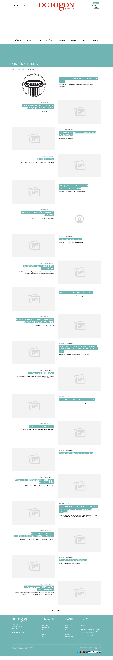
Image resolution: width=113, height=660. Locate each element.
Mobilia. (95, 40)
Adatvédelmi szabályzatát (88, 632)
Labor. (84, 40)
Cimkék (18, 69)
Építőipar (49, 40)
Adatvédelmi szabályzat (47, 632)
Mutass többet (56, 610)
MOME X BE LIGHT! (69, 641)
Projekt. (73, 40)
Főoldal (13, 69)
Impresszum (45, 634)
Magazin (62, 40)
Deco (39, 40)
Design (29, 40)
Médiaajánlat (95, 5)
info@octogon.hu (16, 628)
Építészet (18, 40)
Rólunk (44, 623)
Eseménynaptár (69, 636)
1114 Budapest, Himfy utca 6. (18, 626)
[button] (88, 6)
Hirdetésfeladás (46, 627)
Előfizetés (95, 3)
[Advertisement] (56, 25)
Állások (96, 7)
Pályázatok (67, 634)
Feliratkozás (91, 635)
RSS (43, 636)
